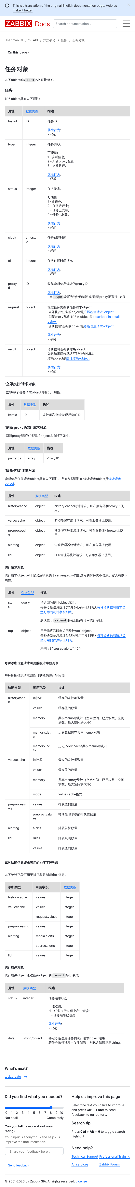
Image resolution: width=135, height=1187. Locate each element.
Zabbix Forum (109, 1163)
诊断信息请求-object (99, 326)
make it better (23, 10)
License (81, 1180)
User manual (14, 40)
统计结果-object (77, 358)
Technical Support (85, 1156)
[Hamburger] (126, 24)
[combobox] (86, 23)
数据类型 (32, 111)
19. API (33, 40)
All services (80, 1163)
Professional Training (114, 1156)
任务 (64, 40)
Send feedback (18, 1164)
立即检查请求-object (99, 311)
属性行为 (53, 129)
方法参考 (49, 40)
